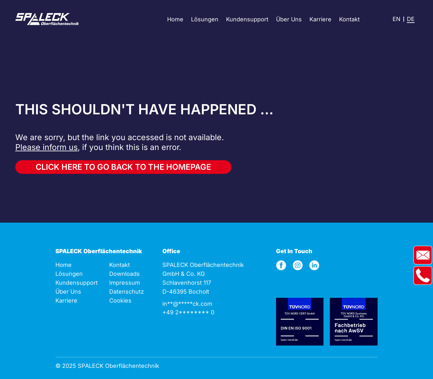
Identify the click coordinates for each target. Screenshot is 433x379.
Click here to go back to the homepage (123, 167)
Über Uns (289, 19)
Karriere (320, 19)
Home (175, 19)
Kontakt (349, 19)
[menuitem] (396, 19)
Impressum (124, 282)
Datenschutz (126, 291)
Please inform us (46, 147)
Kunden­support (76, 282)
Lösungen (204, 19)
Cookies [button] (120, 300)
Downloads (124, 273)
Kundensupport (247, 19)
